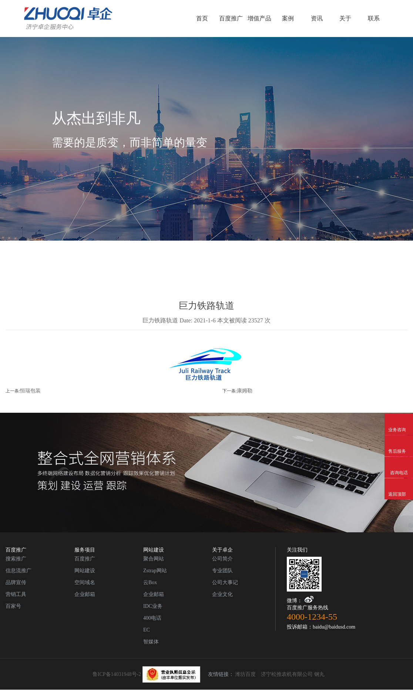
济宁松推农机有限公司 (287, 674)
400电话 (152, 618)
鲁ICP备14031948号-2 (146, 674)
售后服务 (399, 440)
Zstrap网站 (155, 570)
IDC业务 (152, 606)
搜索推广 (16, 559)
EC (146, 630)
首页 (202, 18)
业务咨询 (399, 419)
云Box (150, 582)
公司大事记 (225, 582)
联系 (374, 18)
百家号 (13, 606)
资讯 (317, 18)
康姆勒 (244, 390)
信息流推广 (18, 570)
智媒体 (151, 641)
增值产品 (259, 18)
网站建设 (84, 570)
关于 (345, 18)
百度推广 (231, 18)
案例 (288, 18)
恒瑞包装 (30, 390)
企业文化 (222, 594)
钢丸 (319, 674)
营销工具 (16, 594)
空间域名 (84, 582)
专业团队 (222, 570)
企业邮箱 (84, 594)
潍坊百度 (245, 674)
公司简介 (222, 559)
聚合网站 (153, 559)
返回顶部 (399, 483)
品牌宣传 (16, 582)
